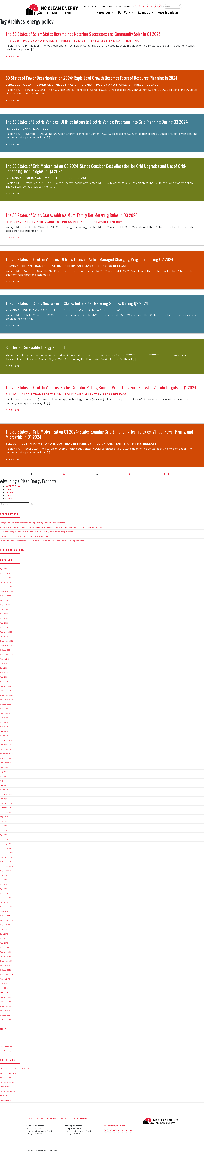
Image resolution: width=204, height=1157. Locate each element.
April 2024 (4, 679)
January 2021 (5, 850)
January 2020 (5, 904)
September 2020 (7, 868)
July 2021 (3, 823)
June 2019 (4, 936)
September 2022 (6, 764)
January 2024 (5, 692)
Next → (167, 475)
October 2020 (5, 863)
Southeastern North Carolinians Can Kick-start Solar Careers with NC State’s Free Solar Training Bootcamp (42, 542)
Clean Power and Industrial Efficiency (58, 86)
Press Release (73, 42)
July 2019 (3, 931)
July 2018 (4, 985)
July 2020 (4, 877)
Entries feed (4, 1043)
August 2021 (5, 818)
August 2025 (5, 606)
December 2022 (6, 751)
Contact (127, 7)
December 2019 (6, 908)
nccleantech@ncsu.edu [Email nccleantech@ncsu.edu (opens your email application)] (114, 1127)
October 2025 (5, 597)
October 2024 (5, 652)
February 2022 (6, 796)
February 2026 (6, 579)
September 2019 (6, 922)
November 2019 (6, 913)
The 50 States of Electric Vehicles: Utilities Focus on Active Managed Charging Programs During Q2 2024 (89, 260)
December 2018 (6, 963)
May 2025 (4, 620)
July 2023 (4, 719)
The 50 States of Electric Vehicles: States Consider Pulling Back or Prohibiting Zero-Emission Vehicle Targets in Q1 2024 (101, 389)
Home (29, 1120)
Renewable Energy (104, 42)
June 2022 (4, 778)
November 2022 (6, 755)
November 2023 (6, 701)
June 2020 (4, 881)
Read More (13, 58)
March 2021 (4, 841)
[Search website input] (170, 7)
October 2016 (5, 1021)
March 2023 (5, 737)
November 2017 (6, 1012)
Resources (104, 13)
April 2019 (4, 945)
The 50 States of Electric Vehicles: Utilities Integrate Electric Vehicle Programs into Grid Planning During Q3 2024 (97, 123)
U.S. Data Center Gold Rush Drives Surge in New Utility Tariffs (24, 538)
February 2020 (6, 899)
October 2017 (5, 1017)
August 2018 (5, 981)
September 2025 (6, 602)
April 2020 (4, 890)
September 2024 (6, 656)
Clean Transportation (42, 267)
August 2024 (5, 661)
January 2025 (5, 638)
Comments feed (6, 1048)
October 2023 (5, 706)
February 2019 (5, 954)
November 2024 (6, 647)
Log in (2, 1039)
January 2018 (5, 1003)
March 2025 (4, 629)
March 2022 (5, 791)
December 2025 (6, 588)
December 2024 (6, 643)
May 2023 (4, 728)
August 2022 (5, 769)
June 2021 (4, 827)
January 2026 (5, 584)
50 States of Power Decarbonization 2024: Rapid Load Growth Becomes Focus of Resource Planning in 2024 (91, 79)
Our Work (124, 13)
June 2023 (4, 724)
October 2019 (5, 917)
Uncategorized (35, 130)
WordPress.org (6, 1052)
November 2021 (6, 805)
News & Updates (168, 13)
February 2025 (6, 634)
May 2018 (4, 990)
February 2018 (6, 999)
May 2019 (4, 940)
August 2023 (5, 715)
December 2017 (6, 1008)
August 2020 (5, 872)
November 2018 (6, 967)
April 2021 (4, 836)
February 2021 (5, 845)
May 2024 (4, 674)
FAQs (118, 7)
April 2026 (4, 570)
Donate (111, 7)
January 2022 (5, 800)
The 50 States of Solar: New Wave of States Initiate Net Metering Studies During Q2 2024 (77, 304)
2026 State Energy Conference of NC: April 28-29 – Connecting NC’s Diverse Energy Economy (37, 533)
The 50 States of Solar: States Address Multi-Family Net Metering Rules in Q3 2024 (72, 216)
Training (131, 42)
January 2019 (5, 958)
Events (102, 7)
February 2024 (6, 688)
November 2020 (6, 859)
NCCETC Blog (90, 7)
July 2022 (4, 773)
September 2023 (6, 710)
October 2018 (5, 972)
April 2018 (4, 994)
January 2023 (5, 746)
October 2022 (5, 760)
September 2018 (6, 976)
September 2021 (6, 814)
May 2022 (4, 782)
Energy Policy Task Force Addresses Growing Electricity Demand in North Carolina (32, 524)
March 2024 (5, 683)
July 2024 (4, 665)
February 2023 (6, 742)
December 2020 (6, 854)
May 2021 (4, 832)
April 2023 (4, 733)
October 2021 (5, 809)
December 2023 (6, 697)
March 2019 (4, 949)
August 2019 (5, 926)
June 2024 (4, 670)
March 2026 (5, 575)
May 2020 (4, 886)
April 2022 (4, 787)
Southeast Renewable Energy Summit (35, 349)
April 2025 (4, 625)
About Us (144, 13)
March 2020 (5, 895)
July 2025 (4, 611)
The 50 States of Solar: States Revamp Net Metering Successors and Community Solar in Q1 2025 (83, 35)
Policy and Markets (40, 42)
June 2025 (4, 615)
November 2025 (6, 593)
